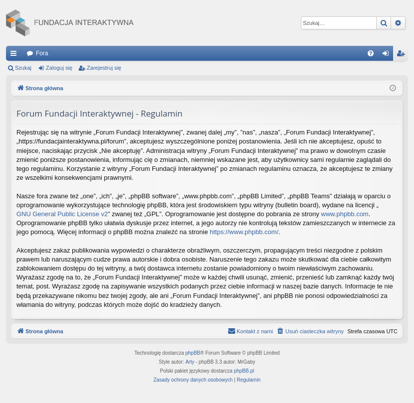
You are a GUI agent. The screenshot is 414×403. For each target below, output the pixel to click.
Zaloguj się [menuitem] (388, 55)
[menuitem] (370, 53)
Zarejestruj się (104, 68)
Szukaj (23, 68)
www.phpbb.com (344, 214)
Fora (42, 53)
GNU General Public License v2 (62, 214)
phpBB (192, 353)
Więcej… (15, 55)
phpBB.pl (244, 371)
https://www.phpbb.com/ (244, 232)
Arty (189, 362)
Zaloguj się (59, 68)
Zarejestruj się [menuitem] (402, 55)
